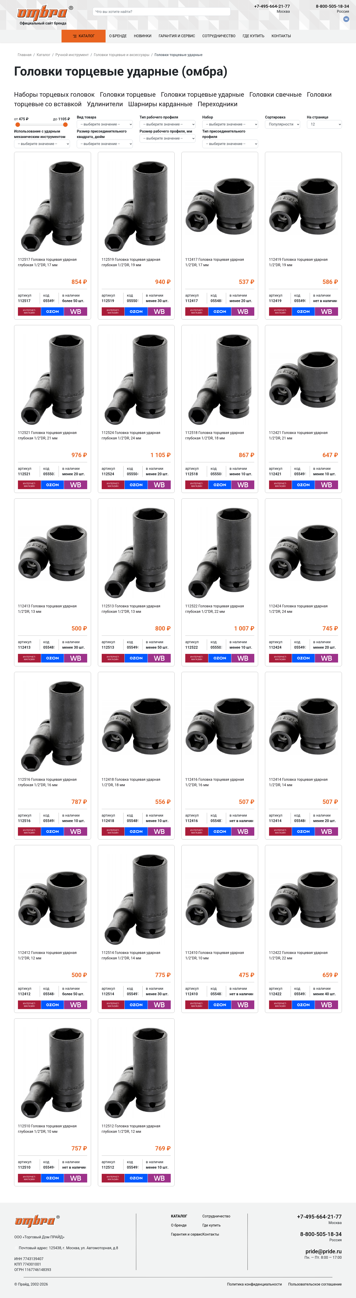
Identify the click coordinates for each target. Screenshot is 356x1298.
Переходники (218, 104)
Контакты (281, 36)
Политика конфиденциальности (254, 1284)
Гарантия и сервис (177, 36)
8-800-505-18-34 (332, 6)
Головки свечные (276, 94)
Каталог (83, 36)
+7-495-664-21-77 (272, 6)
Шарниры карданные (161, 104)
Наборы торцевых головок (55, 94)
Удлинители (106, 104)
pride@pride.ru (324, 1251)
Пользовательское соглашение (315, 1284)
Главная (25, 55)
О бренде (118, 36)
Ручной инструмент (72, 55)
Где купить (253, 36)
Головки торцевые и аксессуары (121, 55)
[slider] (17, 124)
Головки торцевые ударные (203, 94)
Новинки (142, 36)
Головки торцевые (128, 94)
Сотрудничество (218, 36)
